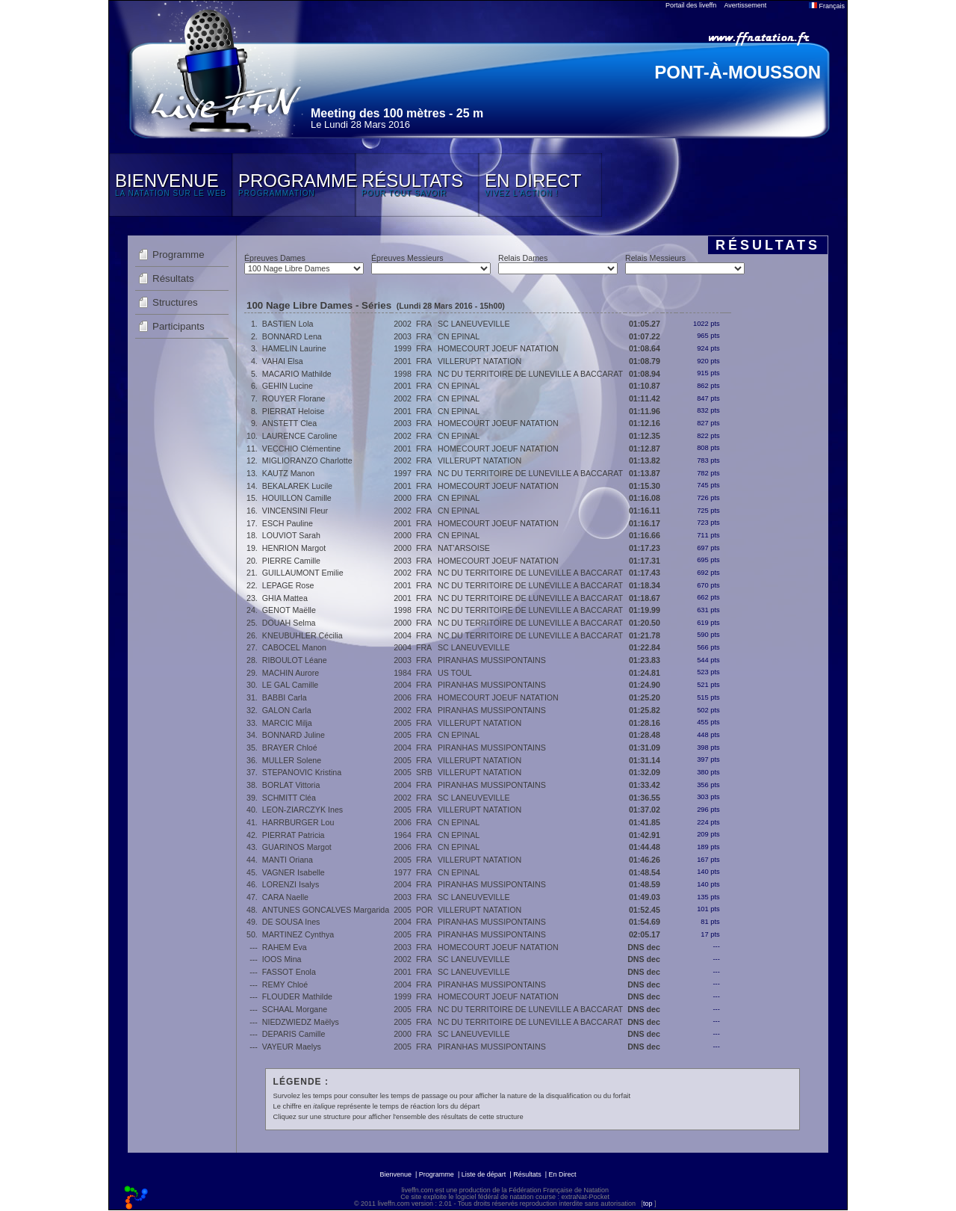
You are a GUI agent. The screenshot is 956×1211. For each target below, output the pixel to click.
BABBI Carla (284, 697)
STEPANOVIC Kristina (301, 772)
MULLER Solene (291, 760)
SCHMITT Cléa (289, 797)
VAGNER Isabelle (293, 872)
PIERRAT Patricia (293, 835)
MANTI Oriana (287, 859)
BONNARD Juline (293, 734)
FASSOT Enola (289, 971)
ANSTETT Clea (289, 423)
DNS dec (643, 947)
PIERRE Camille (291, 560)
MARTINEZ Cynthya (298, 934)
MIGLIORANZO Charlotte (307, 460)
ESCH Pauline (287, 523)
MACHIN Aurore (290, 672)
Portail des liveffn (690, 5)
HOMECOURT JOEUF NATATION (498, 348)
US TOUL (455, 672)
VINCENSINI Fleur (295, 510)
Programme (178, 254)
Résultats (173, 278)
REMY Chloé (285, 984)
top (648, 1203)
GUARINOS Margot (297, 846)
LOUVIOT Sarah (291, 535)
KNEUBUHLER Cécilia (302, 635)
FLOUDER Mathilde (297, 996)
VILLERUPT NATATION (479, 361)
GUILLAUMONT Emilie (303, 572)
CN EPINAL (458, 336)
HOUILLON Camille (297, 497)
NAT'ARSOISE (464, 547)
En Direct (563, 1174)
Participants (178, 326)
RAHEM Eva (284, 947)
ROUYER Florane (294, 398)
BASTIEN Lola (288, 323)
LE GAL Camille (290, 684)
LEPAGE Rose (288, 585)
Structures (175, 302)
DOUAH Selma (289, 622)
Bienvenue (395, 1174)
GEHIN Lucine (287, 385)
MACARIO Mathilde (297, 373)
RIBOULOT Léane (294, 660)
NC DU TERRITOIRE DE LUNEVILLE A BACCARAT (530, 373)
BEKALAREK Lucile (297, 485)
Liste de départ (484, 1174)
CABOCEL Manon (294, 647)
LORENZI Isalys (290, 884)
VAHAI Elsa (282, 361)
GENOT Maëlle (289, 610)
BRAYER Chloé (289, 747)
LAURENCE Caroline (300, 435)
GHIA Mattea (285, 598)
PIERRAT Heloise (293, 411)
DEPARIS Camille (293, 1033)
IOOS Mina (282, 959)
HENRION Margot (294, 547)
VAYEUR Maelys (291, 1046)
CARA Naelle (285, 897)
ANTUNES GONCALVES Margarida (325, 909)
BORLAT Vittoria (291, 784)
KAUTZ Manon (288, 473)
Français (827, 6)
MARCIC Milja (287, 722)
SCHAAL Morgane (294, 1009)
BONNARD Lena (292, 336)
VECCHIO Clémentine (301, 448)
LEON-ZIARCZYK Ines (302, 809)
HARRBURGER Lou (298, 822)
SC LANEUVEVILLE (474, 323)
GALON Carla (286, 710)
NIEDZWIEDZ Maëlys (300, 1021)
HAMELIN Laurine (294, 348)
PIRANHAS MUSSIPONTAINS (492, 660)
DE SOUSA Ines (291, 921)
